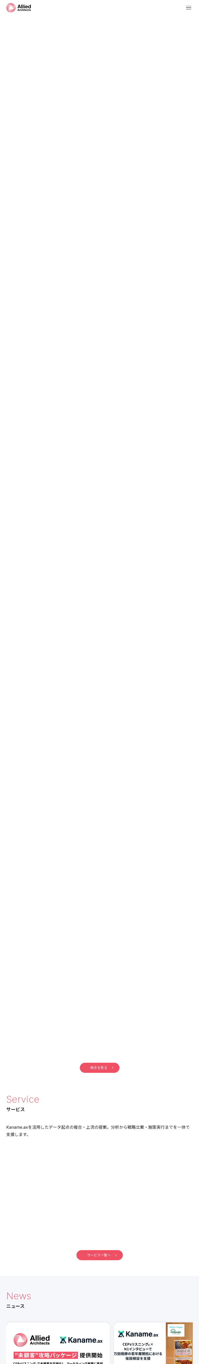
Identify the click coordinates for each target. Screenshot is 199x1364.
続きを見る (101, 1068)
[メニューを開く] (188, 8)
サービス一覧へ (101, 1255)
